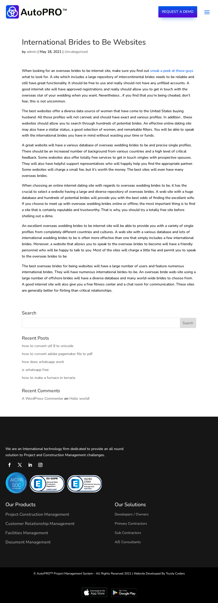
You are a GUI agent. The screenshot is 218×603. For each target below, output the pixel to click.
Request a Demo (178, 11)
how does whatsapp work (43, 361)
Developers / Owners (132, 514)
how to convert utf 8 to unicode (47, 345)
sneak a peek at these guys (171, 70)
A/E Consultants (128, 542)
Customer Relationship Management (40, 524)
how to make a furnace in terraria (48, 377)
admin (32, 51)
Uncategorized (76, 51)
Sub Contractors (128, 532)
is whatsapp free (35, 369)
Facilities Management (26, 533)
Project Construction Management (37, 514)
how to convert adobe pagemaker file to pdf (57, 353)
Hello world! (79, 398)
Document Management (28, 542)
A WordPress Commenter (42, 398)
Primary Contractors (131, 523)
